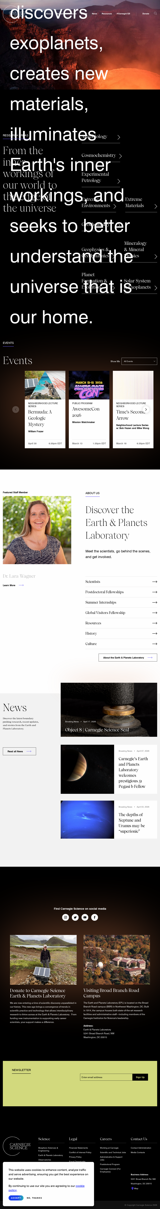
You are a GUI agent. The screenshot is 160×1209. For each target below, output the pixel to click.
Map (134, 1188)
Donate (145, 13)
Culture (91, 644)
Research (60, 13)
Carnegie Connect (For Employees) (110, 1170)
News (94, 13)
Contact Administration (141, 1147)
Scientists (92, 582)
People (73, 13)
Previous (15, 409)
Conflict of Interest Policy (80, 1152)
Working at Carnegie (109, 1147)
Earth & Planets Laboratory (50, 1155)
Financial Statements (78, 1147)
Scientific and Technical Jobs (113, 1152)
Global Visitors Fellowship (105, 613)
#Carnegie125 (123, 13)
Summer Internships (100, 602)
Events (84, 13)
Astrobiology (94, 136)
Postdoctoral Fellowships (104, 592)
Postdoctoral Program (110, 1164)
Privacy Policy (75, 1157)
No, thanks (34, 1198)
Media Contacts (138, 1152)
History (91, 633)
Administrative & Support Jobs (111, 1158)
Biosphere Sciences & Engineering (48, 1149)
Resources (107, 13)
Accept (16, 1198)
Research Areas (15, 135)
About (49, 13)
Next (146, 409)
